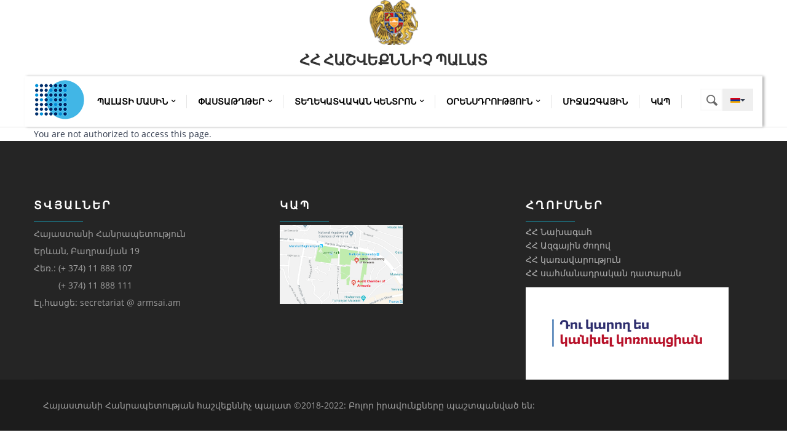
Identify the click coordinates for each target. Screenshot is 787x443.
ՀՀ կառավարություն (573, 259)
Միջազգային (595, 101)
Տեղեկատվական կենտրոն (359, 101)
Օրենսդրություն (493, 101)
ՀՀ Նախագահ (559, 231)
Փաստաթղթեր (235, 101)
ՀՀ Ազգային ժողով (568, 245)
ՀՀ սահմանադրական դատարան (603, 273)
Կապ (660, 101)
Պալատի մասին (136, 101)
